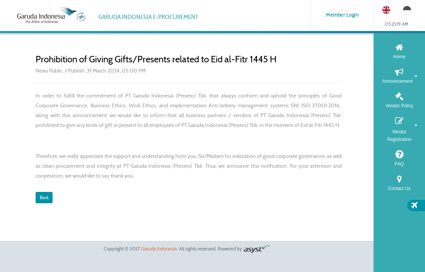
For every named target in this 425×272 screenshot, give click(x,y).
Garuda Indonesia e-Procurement (148, 17)
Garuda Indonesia (159, 249)
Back (44, 197)
